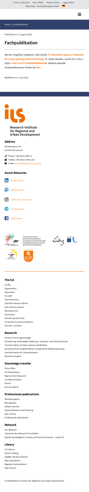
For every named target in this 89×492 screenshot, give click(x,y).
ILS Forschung (17, 209)
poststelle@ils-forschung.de (28, 163)
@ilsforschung (17, 190)
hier (38, 67)
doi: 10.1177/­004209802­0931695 (29, 63)
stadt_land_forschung (21, 199)
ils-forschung (17, 180)
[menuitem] (63, 6)
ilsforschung (16, 218)
